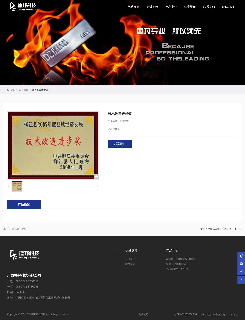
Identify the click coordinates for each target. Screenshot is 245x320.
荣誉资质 (23, 89)
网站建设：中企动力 (212, 314)
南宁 (225, 314)
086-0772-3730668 (26, 281)
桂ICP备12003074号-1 (185, 314)
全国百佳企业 (19, 228)
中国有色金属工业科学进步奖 (215, 228)
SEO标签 (233, 314)
